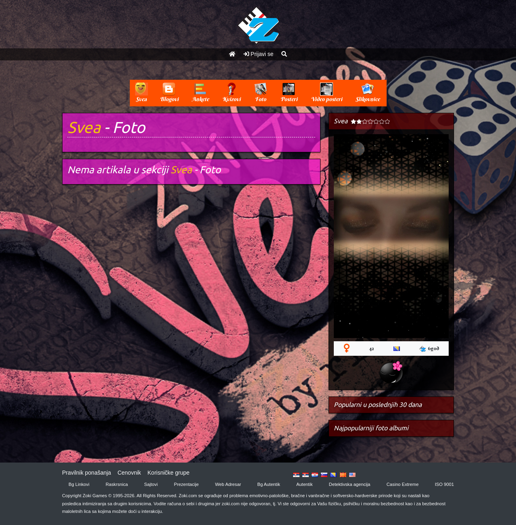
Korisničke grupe (168, 472)
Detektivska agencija (349, 484)
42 (371, 348)
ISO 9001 (444, 484)
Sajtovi (151, 484)
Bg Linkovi (79, 484)
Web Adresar (228, 484)
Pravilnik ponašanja (86, 472)
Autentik (304, 484)
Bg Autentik (268, 484)
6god (429, 348)
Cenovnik (129, 472)
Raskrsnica (117, 484)
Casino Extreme (403, 484)
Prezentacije (186, 484)
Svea (83, 127)
